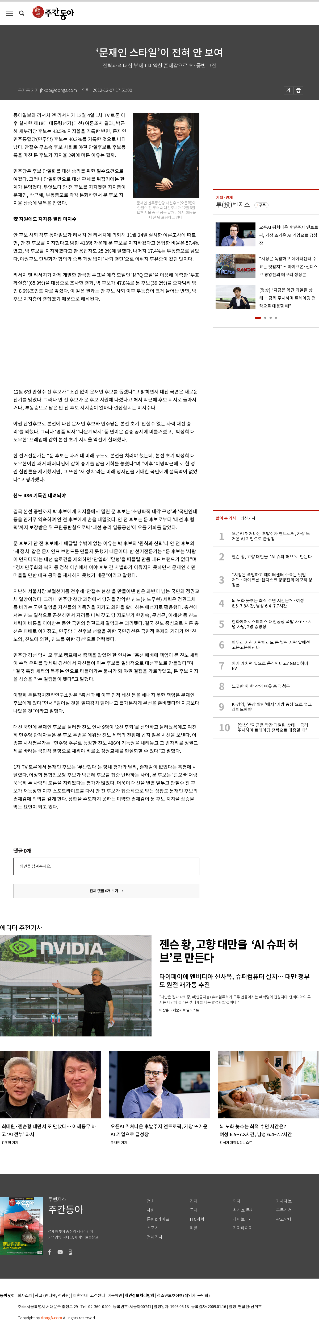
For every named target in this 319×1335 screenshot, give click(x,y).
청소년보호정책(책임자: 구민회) (183, 1295)
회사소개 (25, 1295)
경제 (194, 1201)
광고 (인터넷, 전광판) (52, 1295)
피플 (194, 1228)
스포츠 (153, 1228)
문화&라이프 (158, 1219)
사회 (151, 1210)
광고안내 (284, 1219)
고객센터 (97, 1295)
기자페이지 (243, 1228)
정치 (151, 1201)
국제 (194, 1210)
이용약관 (114, 1295)
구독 (262, 205)
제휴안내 (80, 1295)
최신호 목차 (243, 1210)
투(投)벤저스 (233, 205)
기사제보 (284, 1201)
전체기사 (155, 1237)
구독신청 (284, 1210)
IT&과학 (197, 1219)
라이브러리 (243, 1219)
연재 (237, 1201)
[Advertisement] (93, 344)
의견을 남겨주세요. (35, 866)
